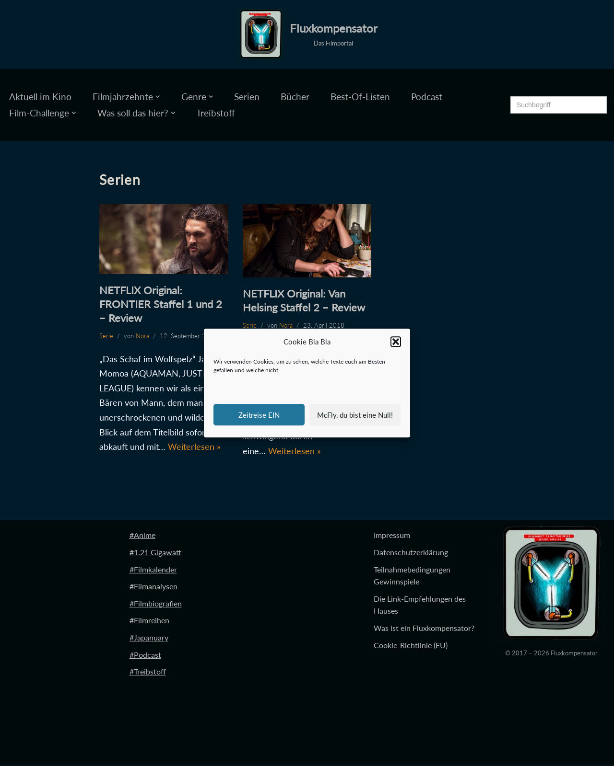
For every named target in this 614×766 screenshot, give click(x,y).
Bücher (295, 96)
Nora (142, 336)
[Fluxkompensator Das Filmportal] (307, 34)
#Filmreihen (149, 620)
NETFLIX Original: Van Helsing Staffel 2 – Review (304, 300)
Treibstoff (215, 112)
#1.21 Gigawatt (155, 552)
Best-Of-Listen (360, 96)
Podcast (426, 96)
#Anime (142, 535)
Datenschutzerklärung (411, 552)
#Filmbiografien (156, 603)
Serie (106, 336)
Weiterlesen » (194, 446)
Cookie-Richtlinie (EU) (411, 645)
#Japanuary (149, 637)
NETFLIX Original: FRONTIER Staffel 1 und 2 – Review (160, 304)
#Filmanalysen (153, 586)
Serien (247, 96)
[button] (396, 342)
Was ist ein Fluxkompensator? (424, 628)
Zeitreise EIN (259, 415)
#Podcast (145, 654)
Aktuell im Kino (40, 96)
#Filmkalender (153, 569)
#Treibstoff (148, 671)
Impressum (392, 535)
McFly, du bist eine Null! (355, 415)
